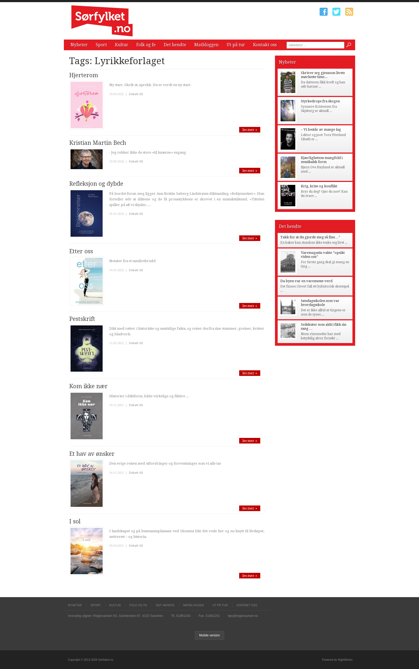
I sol (74, 521)
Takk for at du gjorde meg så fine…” (310, 237)
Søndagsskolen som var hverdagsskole (320, 303)
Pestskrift (82, 319)
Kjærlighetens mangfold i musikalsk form (322, 160)
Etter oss (81, 251)
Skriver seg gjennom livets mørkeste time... (323, 75)
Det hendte (175, 44)
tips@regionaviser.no (243, 616)
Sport (101, 44)
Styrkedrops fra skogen (320, 101)
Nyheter (79, 44)
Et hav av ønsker (92, 453)
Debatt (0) (136, 94)
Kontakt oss (265, 44)
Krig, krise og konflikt (319, 186)
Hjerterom (83, 75)
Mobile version (209, 635)
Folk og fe (146, 44)
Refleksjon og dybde (96, 183)
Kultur (121, 44)
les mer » (249, 130)
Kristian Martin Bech (97, 142)
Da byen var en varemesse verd (306, 281)
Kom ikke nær (88, 386)
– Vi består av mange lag (321, 129)
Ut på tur (236, 44)
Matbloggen (206, 44)
